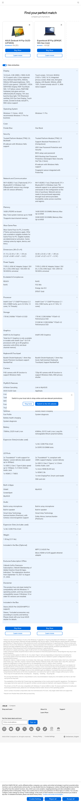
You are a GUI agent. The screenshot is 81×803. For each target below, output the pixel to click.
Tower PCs (5, 751)
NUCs (4, 757)
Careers (43, 716)
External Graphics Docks (28, 731)
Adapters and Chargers (28, 771)
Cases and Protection (27, 768)
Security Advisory (46, 765)
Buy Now (17, 50)
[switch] (5, 65)
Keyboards (24, 752)
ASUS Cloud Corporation (49, 731)
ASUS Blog (63, 741)
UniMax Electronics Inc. (48, 734)
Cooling (23, 716)
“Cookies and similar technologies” (52, 794)
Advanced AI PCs (65, 725)
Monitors (5, 741)
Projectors (5, 744)
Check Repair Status (47, 744)
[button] (3, 2)
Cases (23, 712)
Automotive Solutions (66, 735)
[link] (40, 2)
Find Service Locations (48, 747)
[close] (72, 395)
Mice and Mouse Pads (28, 755)
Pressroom (44, 725)
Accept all (70, 799)
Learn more (17, 55)
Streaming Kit (25, 762)
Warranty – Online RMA (48, 741)
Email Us (43, 754)
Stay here (28, 404)
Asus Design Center (66, 728)
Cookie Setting (35, 799)
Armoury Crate (64, 744)
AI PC (61, 722)
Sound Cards (25, 722)
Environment (64, 716)
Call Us (43, 757)
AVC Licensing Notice (66, 738)
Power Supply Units (27, 719)
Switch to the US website (46, 404)
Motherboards (6, 768)
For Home (5, 722)
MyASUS (43, 771)
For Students (6, 732)
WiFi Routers (25, 738)
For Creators (6, 728)
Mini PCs (5, 760)
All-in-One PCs (6, 747)
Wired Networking (26, 746)
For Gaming (5, 735)
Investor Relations (46, 722)
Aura (61, 747)
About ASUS (44, 712)
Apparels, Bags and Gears (29, 765)
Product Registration (47, 750)
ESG (61, 712)
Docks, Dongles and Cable (29, 774)
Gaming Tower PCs (8, 754)
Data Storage (25, 728)
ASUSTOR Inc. (45, 728)
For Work (5, 725)
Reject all (52, 799)
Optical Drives (25, 725)
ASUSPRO (63, 731)
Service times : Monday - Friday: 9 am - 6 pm (48, 761)
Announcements (46, 719)
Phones (4, 716)
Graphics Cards (7, 771)
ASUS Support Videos (47, 768)
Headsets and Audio (27, 759)
